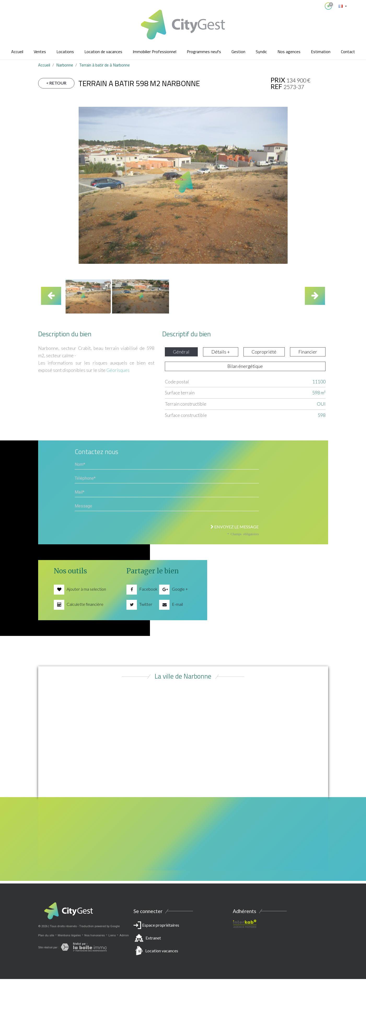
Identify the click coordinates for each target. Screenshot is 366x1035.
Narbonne (64, 65)
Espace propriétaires (183, 938)
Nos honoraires (94, 935)
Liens (112, 935)
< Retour (56, 82)
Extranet (153, 937)
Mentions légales (69, 935)
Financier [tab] (307, 352)
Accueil (17, 51)
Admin (124, 935)
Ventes (40, 51)
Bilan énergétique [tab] (245, 366)
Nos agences (288, 51)
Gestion (238, 51)
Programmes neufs (204, 51)
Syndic (261, 51)
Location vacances (161, 950)
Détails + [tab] (220, 352)
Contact (348, 51)
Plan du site (46, 935)
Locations (65, 51)
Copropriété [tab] (264, 352)
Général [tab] (181, 352)
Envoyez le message (235, 526)
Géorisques (118, 370)
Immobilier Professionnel (154, 51)
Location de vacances (103, 51)
